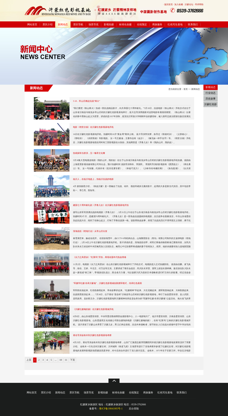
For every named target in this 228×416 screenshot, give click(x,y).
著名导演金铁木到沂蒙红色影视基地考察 (92, 335)
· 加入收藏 (178, 4)
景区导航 (78, 24)
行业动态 (211, 93)
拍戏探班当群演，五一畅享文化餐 (89, 153)
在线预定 (142, 24)
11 (66, 360)
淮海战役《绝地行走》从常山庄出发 (90, 231)
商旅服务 (157, 24)
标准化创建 (125, 24)
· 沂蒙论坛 (188, 4)
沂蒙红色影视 (210, 105)
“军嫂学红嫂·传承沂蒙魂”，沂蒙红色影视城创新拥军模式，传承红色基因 (107, 283)
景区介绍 (48, 24)
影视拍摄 (109, 24)
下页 (72, 360)
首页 (185, 89)
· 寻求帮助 (198, 4)
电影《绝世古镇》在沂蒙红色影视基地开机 (93, 127)
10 (60, 360)
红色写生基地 (175, 24)
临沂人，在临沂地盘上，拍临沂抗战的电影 (93, 179)
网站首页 (32, 24)
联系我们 (193, 24)
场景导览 (94, 24)
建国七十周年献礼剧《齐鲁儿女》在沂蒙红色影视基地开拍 (101, 205)
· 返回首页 (168, 4)
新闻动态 (63, 24)
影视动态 (211, 87)
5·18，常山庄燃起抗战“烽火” (86, 101)
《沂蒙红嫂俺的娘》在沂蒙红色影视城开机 (93, 309)
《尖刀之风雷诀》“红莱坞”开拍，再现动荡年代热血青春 (99, 257)
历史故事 (211, 98)
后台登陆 (134, 408)
